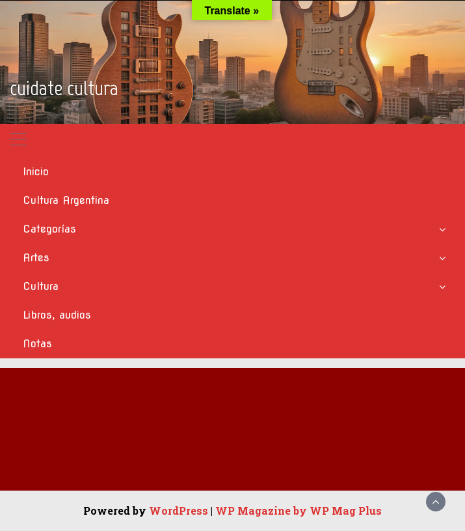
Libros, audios (57, 315)
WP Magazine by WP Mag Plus (298, 510)
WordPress (178, 510)
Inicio (36, 171)
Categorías (49, 229)
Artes (36, 257)
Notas (37, 343)
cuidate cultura (64, 88)
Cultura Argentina (66, 200)
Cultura (41, 286)
